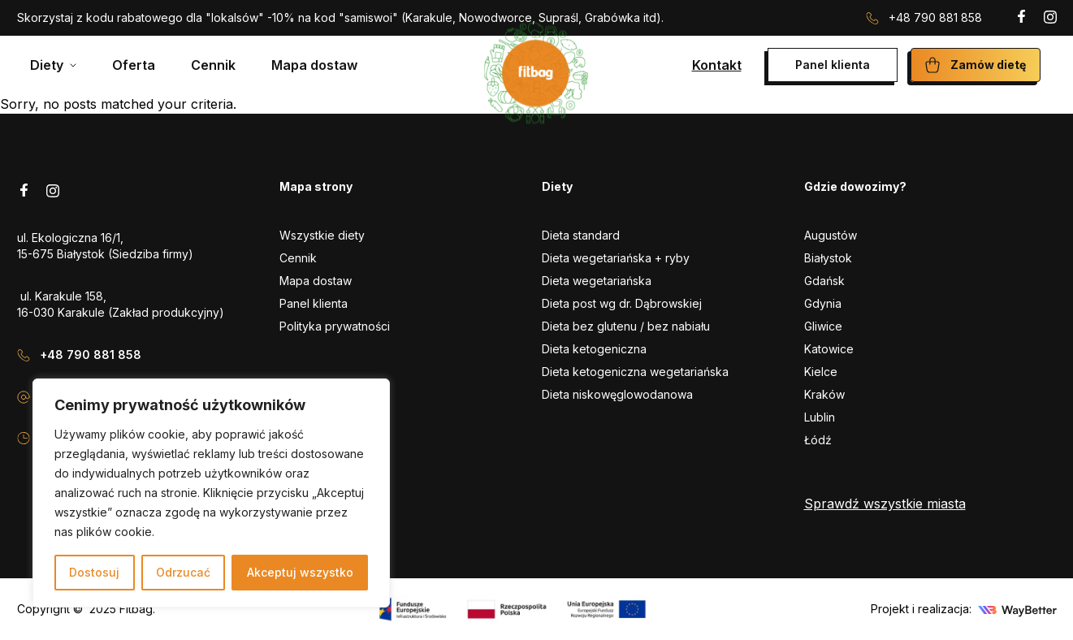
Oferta (133, 65)
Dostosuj (94, 572)
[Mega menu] (53, 65)
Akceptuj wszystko (300, 572)
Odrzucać (183, 572)
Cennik (213, 65)
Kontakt (717, 65)
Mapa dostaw (314, 65)
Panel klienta (832, 64)
